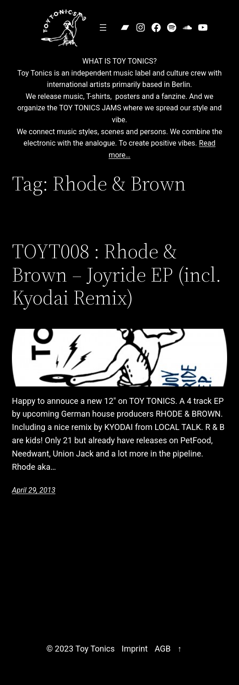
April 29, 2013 (33, 490)
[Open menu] (103, 27)
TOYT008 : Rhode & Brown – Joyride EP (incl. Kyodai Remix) (116, 275)
